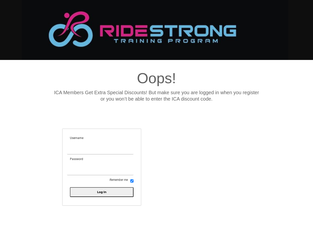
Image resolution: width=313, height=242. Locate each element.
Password (76, 159)
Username (76, 138)
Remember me (122, 180)
